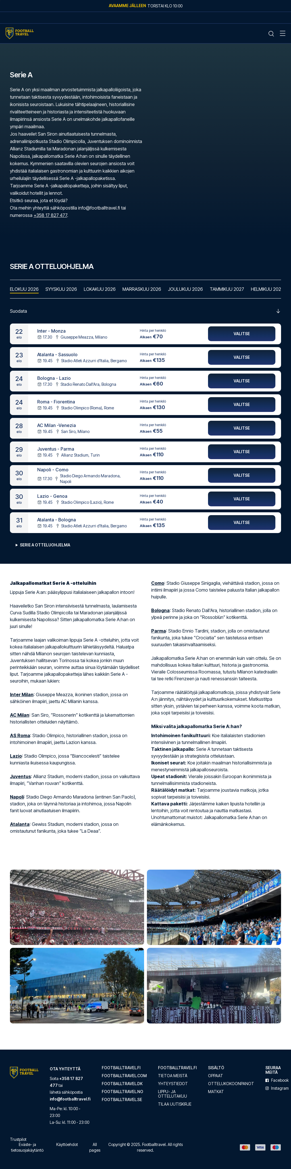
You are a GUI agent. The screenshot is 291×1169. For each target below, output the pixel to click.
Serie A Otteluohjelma (45, 544)
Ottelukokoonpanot (231, 1083)
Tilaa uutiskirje (175, 1104)
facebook (277, 1080)
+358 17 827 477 (50, 215)
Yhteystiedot (173, 1083)
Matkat (216, 1091)
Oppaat (215, 1075)
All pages (94, 1147)
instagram (277, 1088)
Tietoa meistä (172, 1075)
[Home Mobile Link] (20, 33)
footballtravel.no (122, 1091)
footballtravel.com (124, 1075)
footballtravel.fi (121, 1068)
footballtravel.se (122, 1099)
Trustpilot (18, 1139)
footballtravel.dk (122, 1083)
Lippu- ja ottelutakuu (172, 1093)
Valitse (242, 333)
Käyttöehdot (67, 1144)
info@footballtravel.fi (70, 1099)
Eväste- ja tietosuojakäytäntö (27, 1147)
